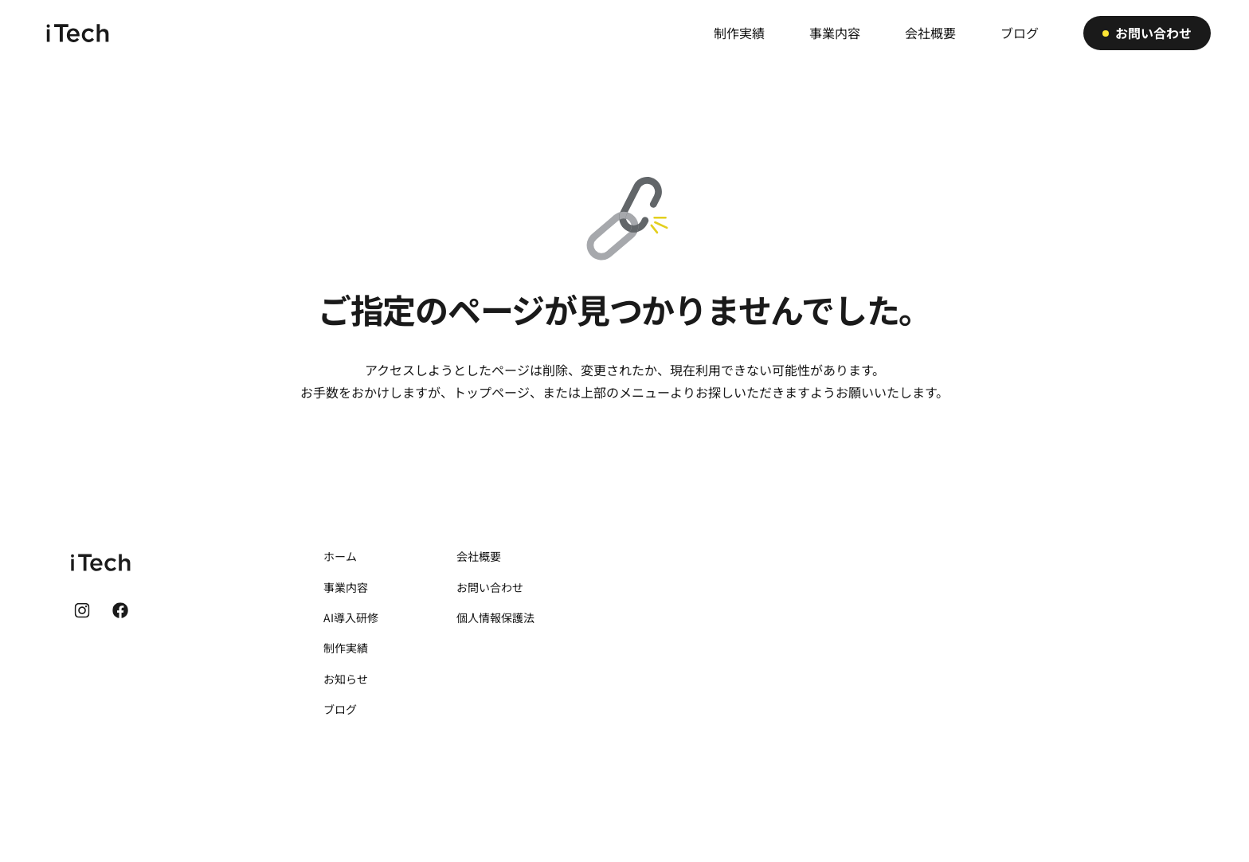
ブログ (340, 709)
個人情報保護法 (495, 617)
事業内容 (345, 587)
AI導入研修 (350, 617)
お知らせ (345, 679)
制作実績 (345, 648)
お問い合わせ (489, 587)
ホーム (340, 556)
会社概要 (478, 556)
